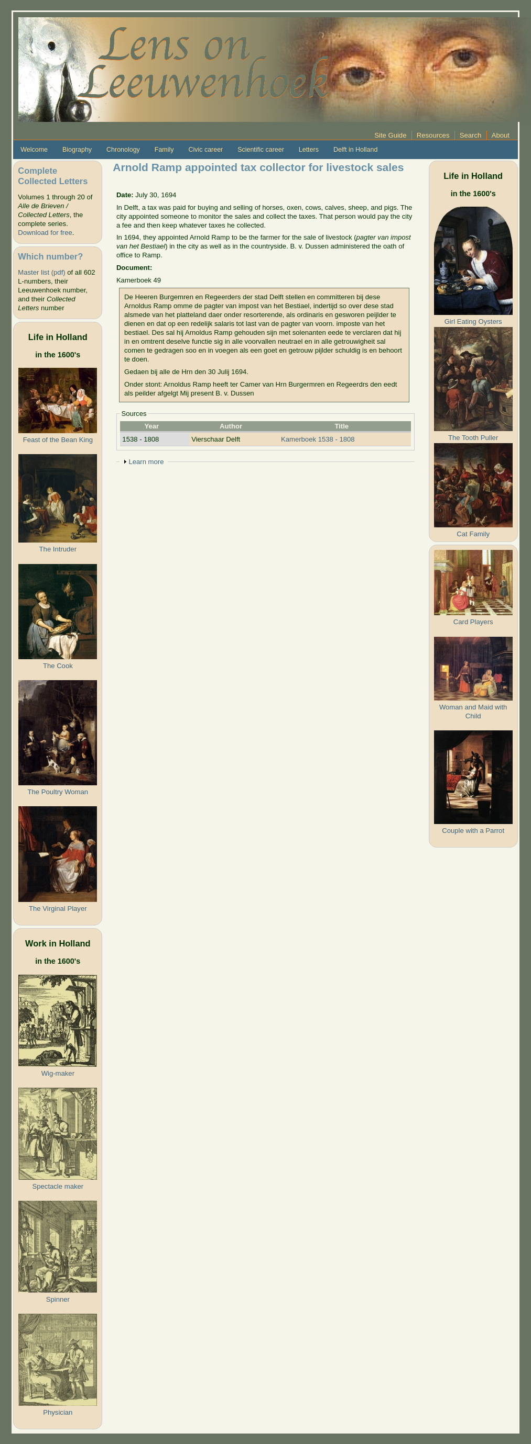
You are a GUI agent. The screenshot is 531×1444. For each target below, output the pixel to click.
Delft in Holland (355, 149)
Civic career (205, 149)
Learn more (146, 462)
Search (471, 135)
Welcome (34, 149)
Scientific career (260, 149)
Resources (433, 135)
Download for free (45, 232)
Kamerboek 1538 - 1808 (318, 439)
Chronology (123, 149)
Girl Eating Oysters (473, 321)
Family (164, 149)
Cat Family (473, 534)
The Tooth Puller (473, 438)
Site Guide (390, 135)
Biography (77, 149)
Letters (309, 149)
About (501, 135)
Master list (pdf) (41, 272)
